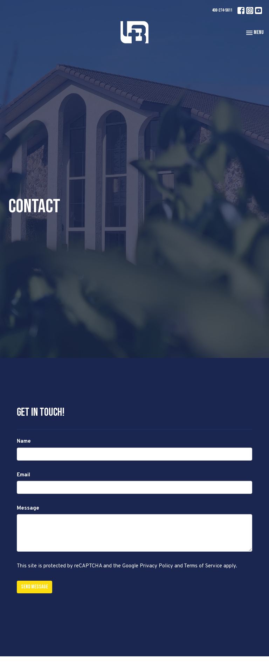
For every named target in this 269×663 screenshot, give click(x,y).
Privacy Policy (156, 566)
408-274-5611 (222, 10)
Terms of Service (203, 566)
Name (24, 441)
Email (23, 475)
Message (28, 508)
